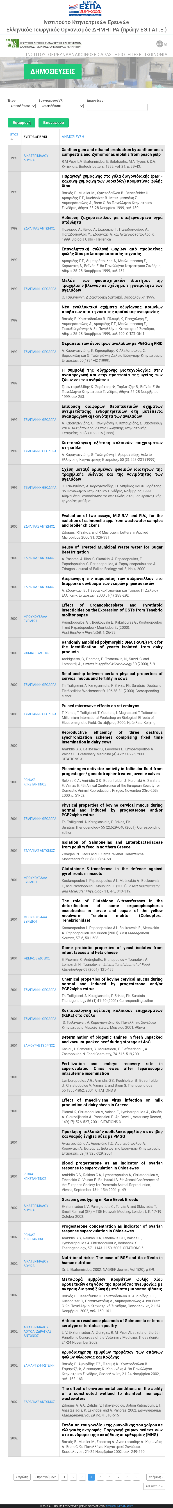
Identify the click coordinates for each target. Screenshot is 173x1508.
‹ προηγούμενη (45, 1477)
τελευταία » (154, 1486)
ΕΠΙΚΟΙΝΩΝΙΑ (153, 54)
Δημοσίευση (96, 100)
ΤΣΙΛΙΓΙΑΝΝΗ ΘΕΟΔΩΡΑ (40, 289)
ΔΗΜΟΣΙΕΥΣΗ (73, 137)
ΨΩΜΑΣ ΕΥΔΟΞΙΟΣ (37, 653)
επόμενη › (156, 1477)
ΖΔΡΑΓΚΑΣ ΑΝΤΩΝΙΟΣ (39, 228)
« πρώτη (22, 1477)
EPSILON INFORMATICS (119, 1506)
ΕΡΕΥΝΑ (59, 54)
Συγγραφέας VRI (51, 100)
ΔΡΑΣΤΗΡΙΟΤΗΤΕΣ (119, 54)
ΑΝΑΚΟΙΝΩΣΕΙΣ (84, 54)
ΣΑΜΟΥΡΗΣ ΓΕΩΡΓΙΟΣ (39, 1045)
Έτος (12, 100)
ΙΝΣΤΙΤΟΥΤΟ (38, 54)
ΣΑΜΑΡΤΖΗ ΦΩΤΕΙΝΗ (39, 1365)
